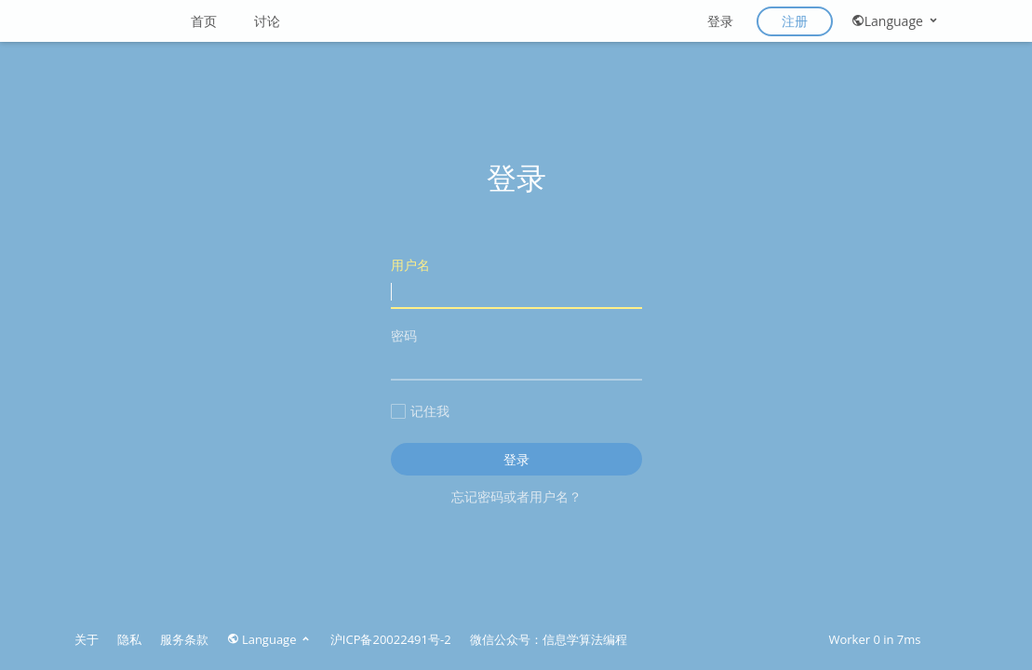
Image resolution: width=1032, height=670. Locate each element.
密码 (516, 353)
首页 (204, 21)
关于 (86, 639)
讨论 (267, 21)
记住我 (420, 411)
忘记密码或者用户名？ (516, 496)
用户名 (516, 282)
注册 (795, 21)
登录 (720, 21)
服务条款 (184, 639)
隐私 (129, 639)
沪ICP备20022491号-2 (390, 639)
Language (895, 21)
